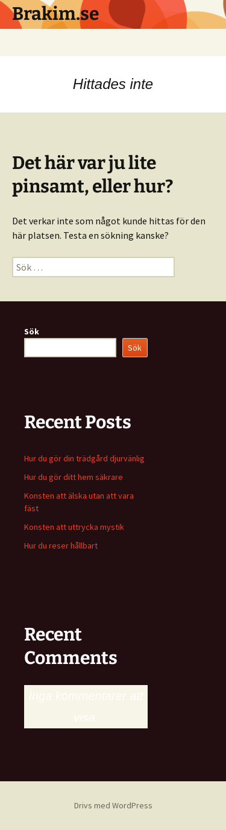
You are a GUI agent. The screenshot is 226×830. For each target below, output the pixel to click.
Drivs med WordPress (113, 805)
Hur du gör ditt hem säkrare (73, 477)
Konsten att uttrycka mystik (74, 526)
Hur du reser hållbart (61, 545)
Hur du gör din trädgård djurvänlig (84, 458)
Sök (31, 331)
